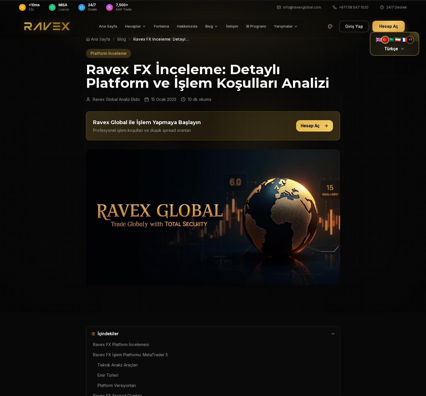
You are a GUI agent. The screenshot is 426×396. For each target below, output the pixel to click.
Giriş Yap (354, 24)
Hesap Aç (314, 125)
